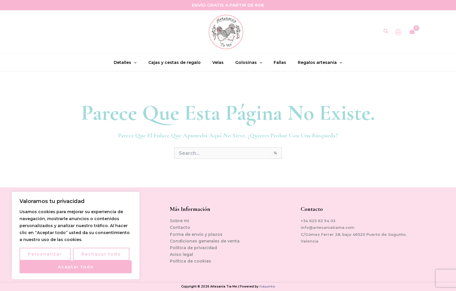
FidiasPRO (267, 286)
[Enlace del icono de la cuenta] (398, 32)
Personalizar (45, 254)
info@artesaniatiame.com (329, 227)
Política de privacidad (193, 247)
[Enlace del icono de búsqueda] (386, 32)
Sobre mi (179, 220)
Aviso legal (181, 254)
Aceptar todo (76, 267)
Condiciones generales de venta (205, 241)
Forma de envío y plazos (196, 234)
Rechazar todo (101, 254)
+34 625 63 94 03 (319, 220)
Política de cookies (190, 261)
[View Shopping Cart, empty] (412, 32)
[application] (141, 62)
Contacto (180, 227)
